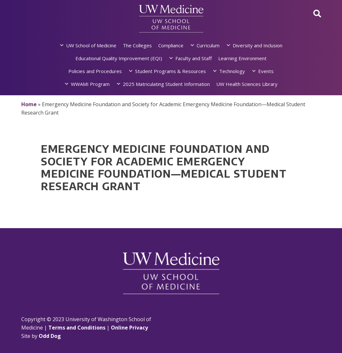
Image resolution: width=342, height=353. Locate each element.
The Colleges (137, 45)
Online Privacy (129, 327)
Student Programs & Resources (170, 71)
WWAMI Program (90, 84)
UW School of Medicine (91, 45)
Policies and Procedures (95, 71)
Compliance (170, 45)
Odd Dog (50, 335)
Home (29, 104)
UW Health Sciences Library (247, 84)
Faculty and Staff (193, 58)
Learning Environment (242, 58)
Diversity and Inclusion (257, 45)
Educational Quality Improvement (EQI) (118, 58)
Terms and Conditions (76, 327)
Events (266, 71)
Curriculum (208, 45)
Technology (232, 71)
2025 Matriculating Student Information (166, 84)
